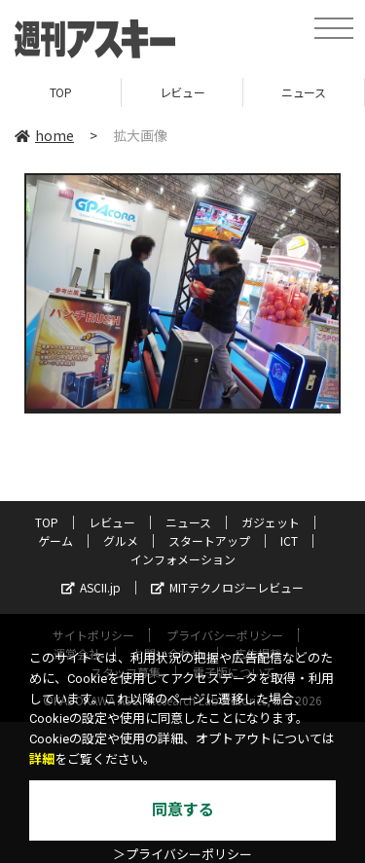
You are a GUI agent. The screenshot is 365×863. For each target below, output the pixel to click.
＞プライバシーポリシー (182, 854)
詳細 (42, 759)
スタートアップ (209, 540)
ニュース (303, 92)
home (44, 135)
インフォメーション (183, 559)
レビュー (182, 92)
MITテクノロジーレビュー (227, 587)
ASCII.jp (91, 587)
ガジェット (270, 522)
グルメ (120, 540)
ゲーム (55, 540)
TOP (61, 92)
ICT (289, 540)
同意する (183, 810)
